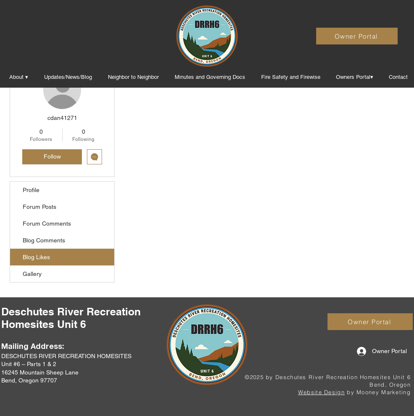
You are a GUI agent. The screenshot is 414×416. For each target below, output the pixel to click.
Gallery (32, 273)
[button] (210, 77)
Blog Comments (44, 240)
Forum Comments (47, 223)
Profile (31, 190)
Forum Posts (39, 206)
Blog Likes (36, 257)
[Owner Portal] (357, 36)
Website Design (321, 392)
